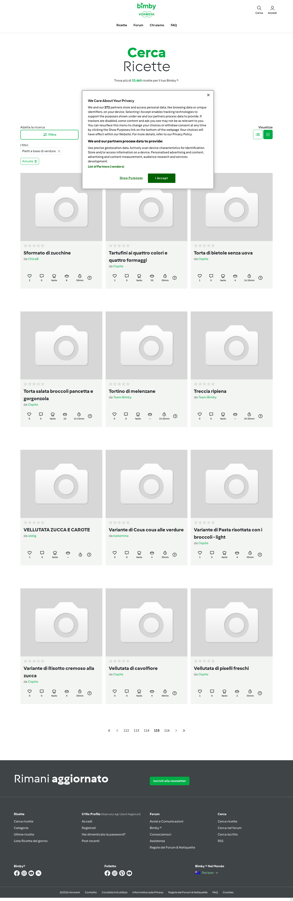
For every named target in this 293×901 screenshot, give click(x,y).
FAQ (215, 892)
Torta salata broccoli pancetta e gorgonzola (58, 394)
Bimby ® (156, 828)
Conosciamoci (160, 834)
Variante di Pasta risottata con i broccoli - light (228, 533)
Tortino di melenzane (132, 391)
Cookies (228, 892)
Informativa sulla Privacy (147, 892)
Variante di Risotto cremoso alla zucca (59, 671)
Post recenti (90, 841)
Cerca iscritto (228, 834)
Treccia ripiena (210, 391)
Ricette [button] (121, 25)
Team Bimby (122, 397)
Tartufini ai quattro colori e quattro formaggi (138, 256)
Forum (155, 814)
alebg (32, 536)
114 (146, 730)
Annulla (29, 161)
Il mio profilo (111, 814)
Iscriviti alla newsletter (169, 781)
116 (167, 730)
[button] (259, 9)
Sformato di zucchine (47, 253)
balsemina (121, 536)
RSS (220, 841)
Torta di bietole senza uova (223, 253)
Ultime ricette (24, 834)
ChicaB (33, 259)
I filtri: (24, 145)
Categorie (21, 828)
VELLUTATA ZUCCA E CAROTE (57, 530)
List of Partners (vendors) (106, 166)
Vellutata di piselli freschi (221, 668)
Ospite (118, 266)
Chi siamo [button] (157, 25)
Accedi (87, 821)
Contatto (91, 892)
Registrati (89, 828)
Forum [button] (138, 25)
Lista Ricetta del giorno (31, 841)
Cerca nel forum (230, 828)
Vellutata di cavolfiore (133, 668)
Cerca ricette (23, 821)
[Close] (208, 95)
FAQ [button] (174, 25)
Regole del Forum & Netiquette (172, 847)
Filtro (49, 134)
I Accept (161, 178)
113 (136, 730)
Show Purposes (131, 178)
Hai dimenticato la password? (103, 834)
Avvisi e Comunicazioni (166, 821)
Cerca (222, 814)
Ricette (19, 814)
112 (126, 730)
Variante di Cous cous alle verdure (146, 530)
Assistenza (157, 841)
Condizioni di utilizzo (115, 892)
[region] (148, 139)
